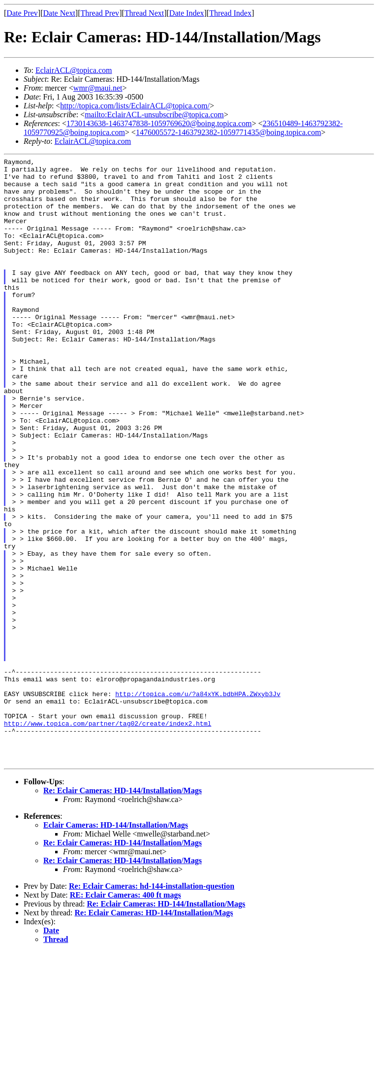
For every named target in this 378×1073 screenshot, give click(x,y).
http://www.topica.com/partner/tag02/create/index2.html (107, 837)
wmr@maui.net (98, 88)
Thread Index (230, 13)
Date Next (59, 13)
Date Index (186, 13)
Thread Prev (99, 13)
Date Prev (22, 13)
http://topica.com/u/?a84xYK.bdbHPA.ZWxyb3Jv (197, 801)
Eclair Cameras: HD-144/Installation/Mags (115, 946)
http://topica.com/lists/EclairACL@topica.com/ (135, 105)
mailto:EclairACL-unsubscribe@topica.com (154, 114)
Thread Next (144, 13)
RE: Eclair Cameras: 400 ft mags (125, 1016)
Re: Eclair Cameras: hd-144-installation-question (151, 1007)
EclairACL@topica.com (73, 70)
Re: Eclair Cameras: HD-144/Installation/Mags (122, 911)
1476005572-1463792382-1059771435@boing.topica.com (228, 132)
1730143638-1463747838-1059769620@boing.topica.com (159, 123)
